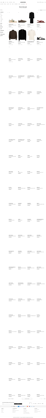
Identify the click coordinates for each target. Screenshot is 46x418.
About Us (2, 410)
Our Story (2, 409)
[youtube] (35, 403)
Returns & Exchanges (37, 409)
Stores (2, 411)
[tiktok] (33, 403)
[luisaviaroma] (23, 2)
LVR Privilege (25, 409)
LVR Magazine (25, 411)
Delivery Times (14, 411)
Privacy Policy (36, 412)
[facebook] (29, 403)
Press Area (2, 412)
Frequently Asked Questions (16, 410)
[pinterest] (42, 403)
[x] (31, 403)
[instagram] (40, 403)
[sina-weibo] (37, 403)
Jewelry (1, 20)
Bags (1, 16)
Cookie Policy (36, 410)
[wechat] (39, 403)
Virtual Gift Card (25, 410)
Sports (1, 21)
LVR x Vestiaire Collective (26, 412)
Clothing (1, 15)
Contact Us (14, 409)
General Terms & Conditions (37, 411)
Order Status (14, 412)
